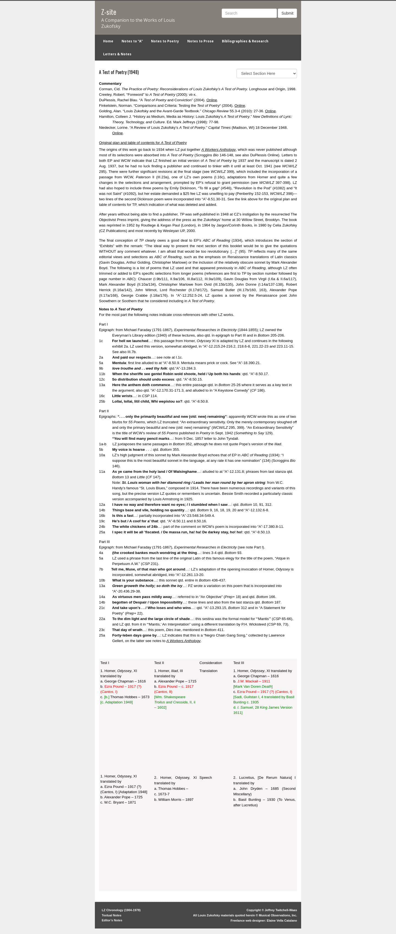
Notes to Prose (200, 41)
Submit (287, 13)
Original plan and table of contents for (143, 143)
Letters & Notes (117, 54)
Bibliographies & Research (245, 41)
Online (212, 100)
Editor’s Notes (112, 920)
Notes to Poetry (165, 41)
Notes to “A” (132, 41)
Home (108, 41)
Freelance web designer (248, 920)
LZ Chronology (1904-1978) (121, 910)
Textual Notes (111, 915)
